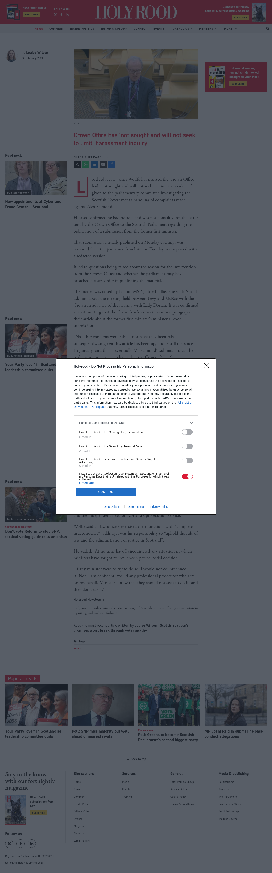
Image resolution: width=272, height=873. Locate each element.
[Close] (208, 367)
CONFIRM (106, 491)
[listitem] (136, 423)
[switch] (187, 432)
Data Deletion (112, 506)
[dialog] (136, 437)
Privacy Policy (159, 506)
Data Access (136, 506)
